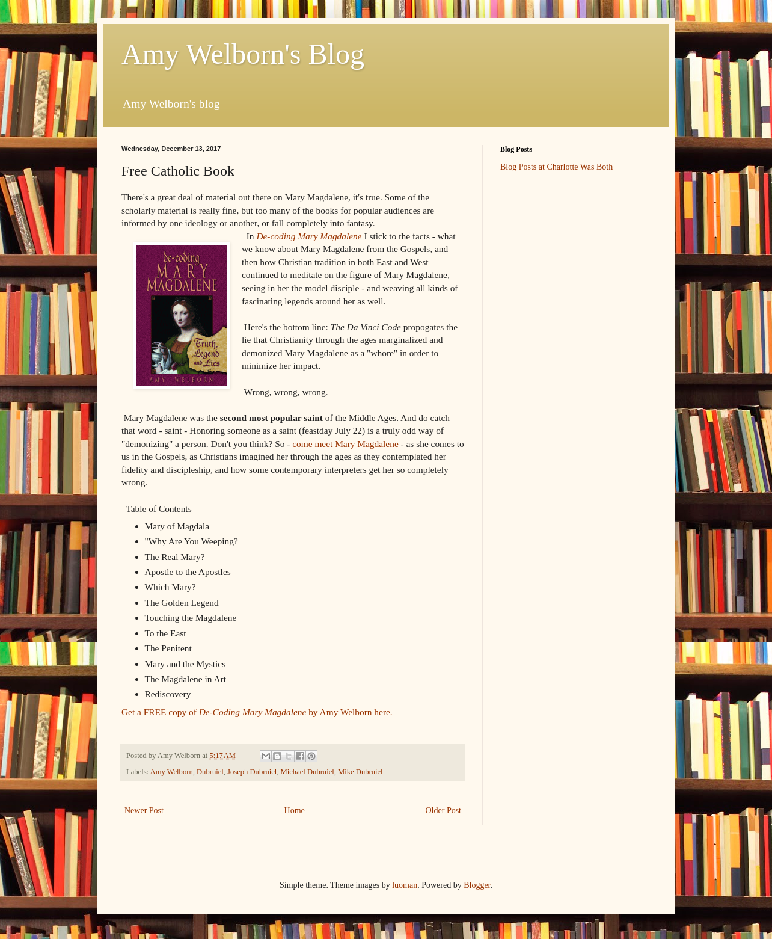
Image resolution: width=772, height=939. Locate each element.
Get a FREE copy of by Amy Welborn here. (258, 712)
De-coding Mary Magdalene (308, 236)
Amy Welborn (171, 772)
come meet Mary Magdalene (345, 444)
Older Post (444, 810)
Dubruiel (210, 772)
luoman (404, 885)
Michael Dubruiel (307, 772)
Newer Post (144, 810)
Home (294, 810)
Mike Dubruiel (360, 772)
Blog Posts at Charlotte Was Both (556, 166)
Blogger (477, 885)
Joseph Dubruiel (252, 772)
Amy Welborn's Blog (242, 54)
